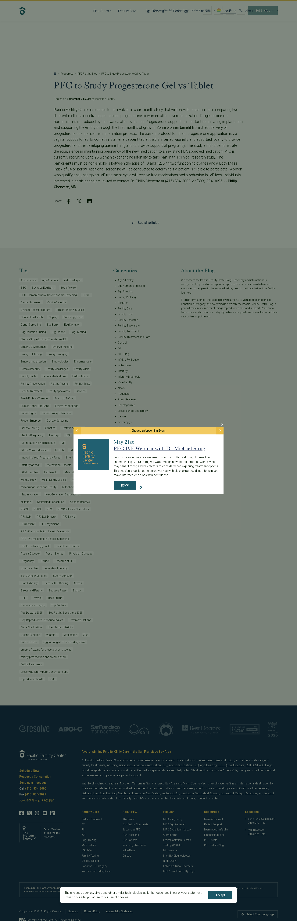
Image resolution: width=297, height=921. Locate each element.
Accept (220, 895)
